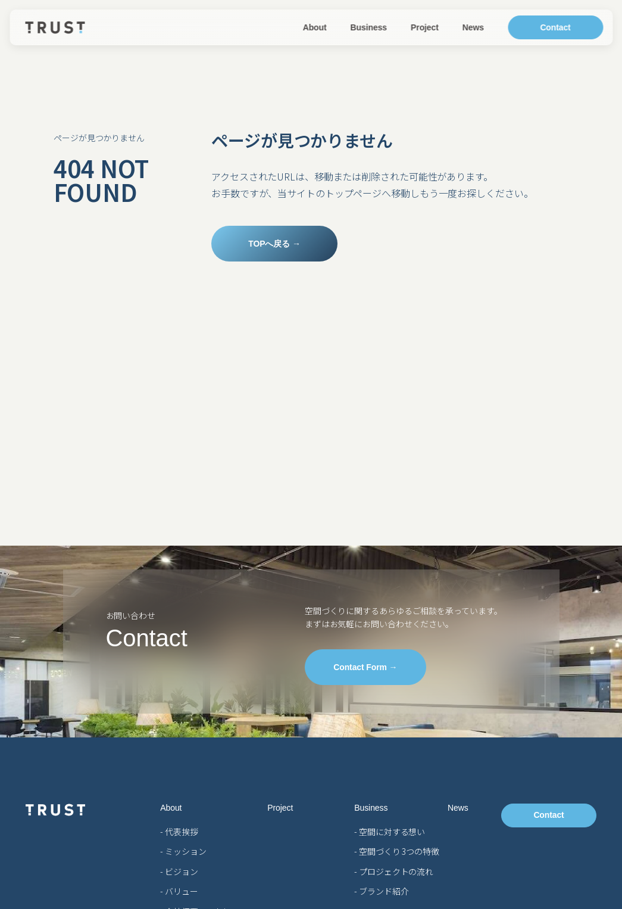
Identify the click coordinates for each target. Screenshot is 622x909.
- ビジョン (179, 871)
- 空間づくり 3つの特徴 (396, 851)
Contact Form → (364, 667)
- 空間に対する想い (389, 832)
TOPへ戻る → (271, 243)
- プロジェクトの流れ (393, 871)
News (473, 27)
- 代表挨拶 (179, 832)
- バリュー (179, 891)
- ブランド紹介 (381, 891)
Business (369, 27)
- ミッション (183, 851)
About (315, 27)
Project (425, 27)
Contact (555, 27)
